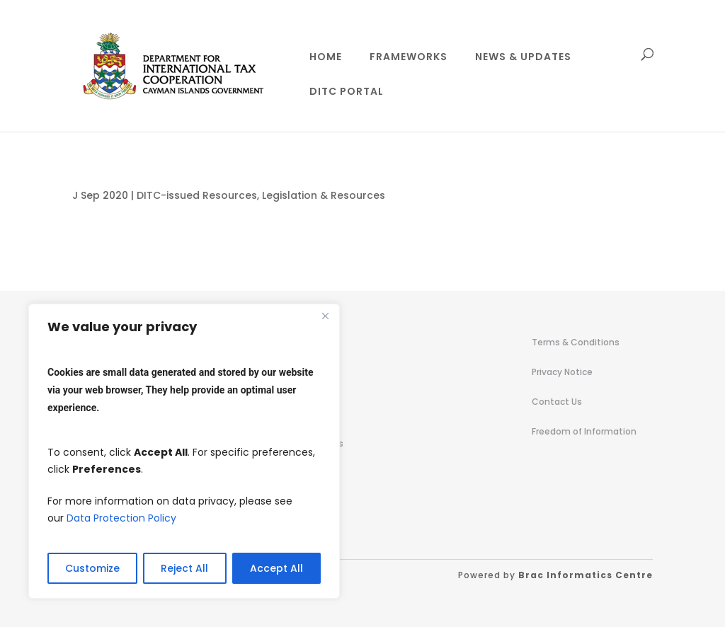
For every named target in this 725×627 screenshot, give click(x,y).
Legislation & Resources (323, 195)
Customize (92, 568)
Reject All (184, 568)
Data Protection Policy (121, 518)
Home (325, 58)
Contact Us (557, 402)
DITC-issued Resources (197, 195)
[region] (184, 451)
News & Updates (523, 58)
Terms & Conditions (576, 342)
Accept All (276, 568)
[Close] (324, 315)
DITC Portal (346, 92)
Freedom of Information (584, 431)
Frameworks (408, 58)
